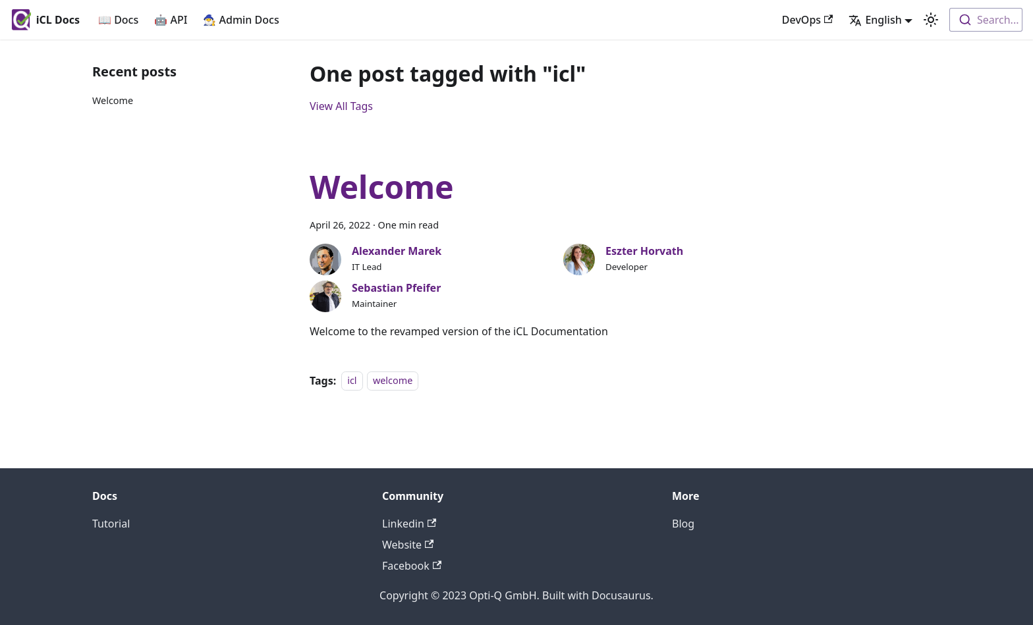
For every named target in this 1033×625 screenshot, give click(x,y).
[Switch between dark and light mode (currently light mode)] (930, 19)
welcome (392, 381)
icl (351, 381)
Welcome (112, 100)
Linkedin (409, 523)
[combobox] (985, 20)
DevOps (807, 20)
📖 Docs (118, 20)
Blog (683, 523)
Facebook (411, 565)
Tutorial (111, 523)
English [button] (875, 20)
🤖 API (170, 20)
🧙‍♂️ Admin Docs (241, 20)
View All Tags (341, 106)
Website (407, 544)
